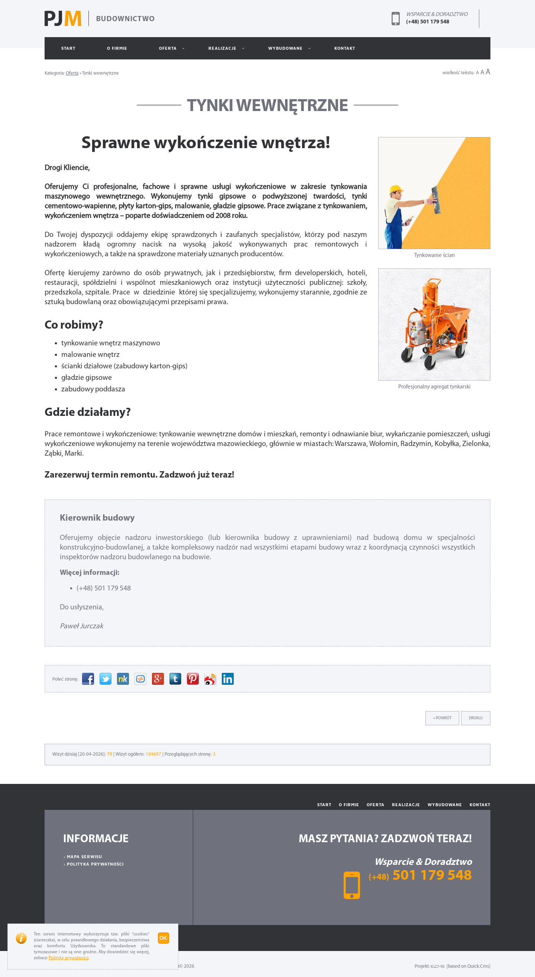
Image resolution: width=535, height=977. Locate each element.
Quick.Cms (478, 966)
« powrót (442, 718)
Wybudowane (282, 52)
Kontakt (344, 48)
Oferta (164, 52)
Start (68, 48)
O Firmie (117, 48)
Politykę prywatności (68, 958)
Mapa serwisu (84, 856)
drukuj (476, 718)
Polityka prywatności (95, 864)
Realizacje (219, 52)
